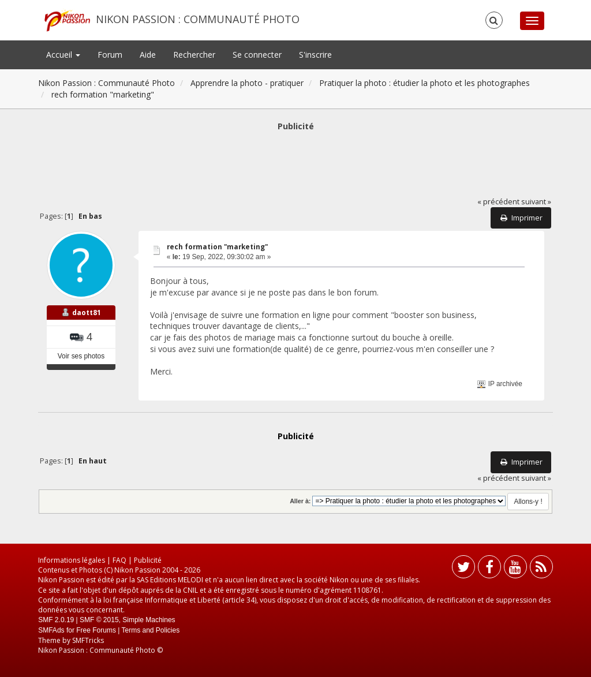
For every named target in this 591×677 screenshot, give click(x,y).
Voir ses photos (81, 356)
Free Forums (96, 630)
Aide (148, 54)
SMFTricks (88, 640)
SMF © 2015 (99, 620)
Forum (110, 54)
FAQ (119, 560)
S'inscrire (315, 54)
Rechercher (194, 54)
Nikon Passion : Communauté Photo (198, 19)
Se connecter (257, 54)
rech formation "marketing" (217, 246)
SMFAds (51, 630)
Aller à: (300, 501)
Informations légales (71, 560)
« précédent (498, 202)
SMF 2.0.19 (56, 620)
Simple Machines (148, 620)
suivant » (536, 202)
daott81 (86, 312)
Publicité (148, 560)
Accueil (63, 54)
